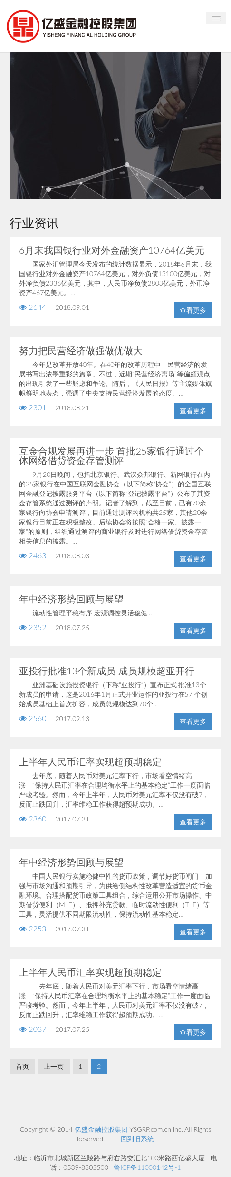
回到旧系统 (137, 1139)
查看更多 (193, 310)
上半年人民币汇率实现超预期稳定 (90, 761)
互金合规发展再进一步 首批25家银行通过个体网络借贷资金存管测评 (111, 455)
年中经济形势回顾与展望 (71, 598)
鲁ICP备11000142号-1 (147, 1167)
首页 (22, 1066)
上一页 (54, 1066)
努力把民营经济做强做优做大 (81, 350)
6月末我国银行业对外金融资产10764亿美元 (111, 250)
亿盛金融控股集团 (101, 1129)
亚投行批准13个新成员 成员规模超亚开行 (106, 670)
